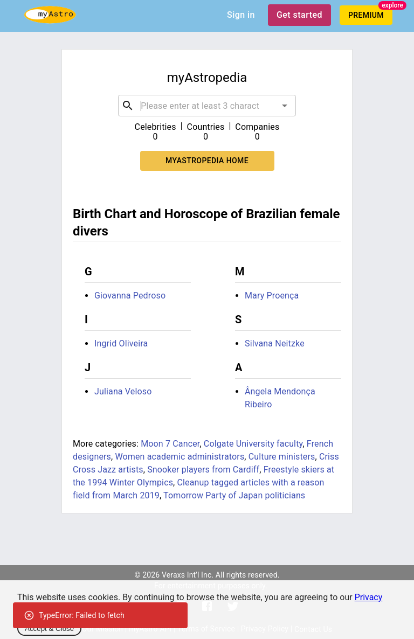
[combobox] (206, 105)
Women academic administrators (179, 457)
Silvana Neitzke (275, 343)
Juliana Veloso (122, 391)
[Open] (284, 105)
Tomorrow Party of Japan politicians (234, 495)
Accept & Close (49, 628)
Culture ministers (282, 457)
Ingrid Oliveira (121, 343)
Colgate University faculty (253, 444)
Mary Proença (272, 295)
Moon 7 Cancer (170, 444)
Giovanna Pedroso (129, 295)
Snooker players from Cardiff (203, 469)
